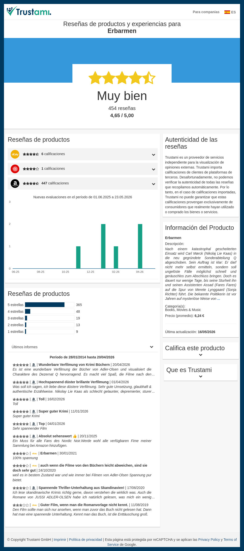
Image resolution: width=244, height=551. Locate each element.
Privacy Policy (209, 540)
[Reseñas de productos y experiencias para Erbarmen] (21, 365)
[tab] (138, 154)
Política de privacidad (86, 540)
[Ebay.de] (34, 453)
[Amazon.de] (33, 365)
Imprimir (60, 540)
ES (230, 12)
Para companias (206, 12)
